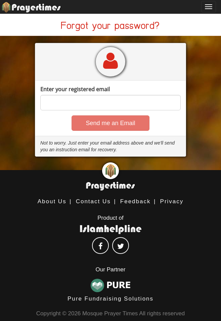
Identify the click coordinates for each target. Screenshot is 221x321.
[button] (110, 123)
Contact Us (93, 201)
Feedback (135, 201)
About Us (52, 201)
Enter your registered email (75, 89)
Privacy (172, 201)
